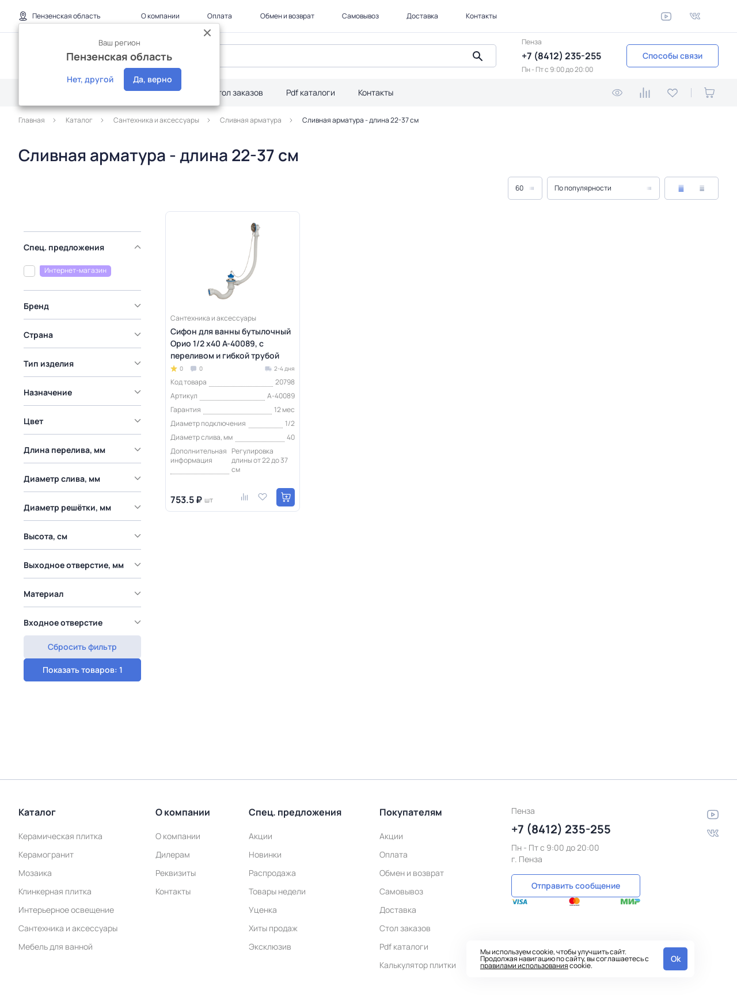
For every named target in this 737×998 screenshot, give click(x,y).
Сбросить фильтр (80, 654)
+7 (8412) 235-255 (561, 55)
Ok (676, 958)
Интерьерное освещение (66, 865)
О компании (160, 16)
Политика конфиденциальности (320, 979)
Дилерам (172, 810)
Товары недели (277, 846)
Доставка (422, 16)
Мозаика (35, 828)
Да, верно (152, 79)
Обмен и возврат (287, 16)
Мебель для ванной (55, 902)
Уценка (263, 865)
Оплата (219, 16)
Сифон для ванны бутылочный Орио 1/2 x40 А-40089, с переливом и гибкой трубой (230, 343)
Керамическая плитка (60, 791)
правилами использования (524, 965)
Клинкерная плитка (55, 846)
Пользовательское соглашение (508, 979)
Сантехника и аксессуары (67, 883)
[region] (83, 424)
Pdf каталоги (310, 92)
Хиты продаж (273, 883)
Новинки (265, 810)
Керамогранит (46, 810)
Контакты (481, 16)
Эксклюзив (270, 902)
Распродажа (272, 828)
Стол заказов (237, 92)
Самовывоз (360, 16)
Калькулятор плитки (417, 920)
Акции (260, 791)
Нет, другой (90, 79)
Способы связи (672, 55)
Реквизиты (175, 828)
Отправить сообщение (575, 840)
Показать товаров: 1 (81, 626)
